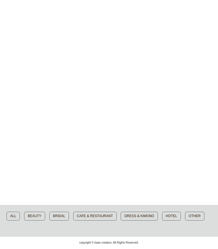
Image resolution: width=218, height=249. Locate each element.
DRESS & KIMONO (139, 216)
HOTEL (171, 216)
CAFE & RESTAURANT (95, 216)
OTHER (195, 216)
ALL (13, 216)
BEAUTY (34, 216)
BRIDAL (59, 216)
